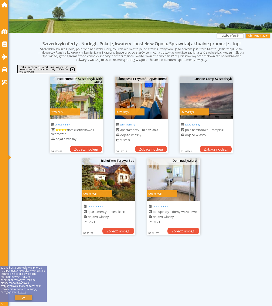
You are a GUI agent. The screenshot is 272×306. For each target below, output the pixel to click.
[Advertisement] (140, 276)
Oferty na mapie (258, 35)
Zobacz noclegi (86, 149)
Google (23, 270)
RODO (22, 292)
